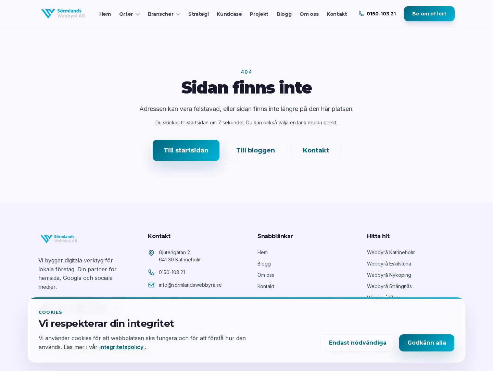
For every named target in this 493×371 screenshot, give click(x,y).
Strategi (198, 14)
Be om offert (429, 14)
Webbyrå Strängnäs (389, 286)
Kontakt (337, 14)
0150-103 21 (172, 272)
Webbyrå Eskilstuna (389, 264)
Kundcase (229, 14)
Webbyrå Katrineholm (391, 252)
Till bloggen (255, 150)
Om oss (309, 14)
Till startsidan (186, 150)
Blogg (284, 14)
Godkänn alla (426, 342)
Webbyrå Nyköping (389, 275)
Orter (129, 14)
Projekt (259, 14)
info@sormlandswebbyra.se (190, 285)
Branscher (164, 14)
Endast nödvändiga (358, 342)
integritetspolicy (122, 347)
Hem (105, 14)
